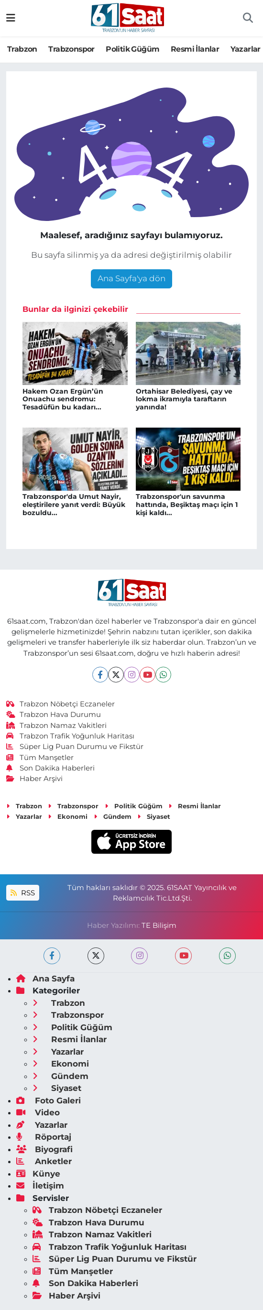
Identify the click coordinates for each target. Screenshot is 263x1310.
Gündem (113, 816)
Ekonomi (68, 816)
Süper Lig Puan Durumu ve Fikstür (75, 746)
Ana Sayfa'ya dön (131, 278)
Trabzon (22, 49)
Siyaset (153, 816)
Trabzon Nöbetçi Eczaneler (60, 704)
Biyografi (44, 1149)
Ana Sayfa (45, 978)
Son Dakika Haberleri (50, 768)
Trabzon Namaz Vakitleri (56, 725)
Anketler (44, 1161)
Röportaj (43, 1137)
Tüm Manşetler (40, 757)
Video (38, 1112)
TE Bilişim (159, 925)
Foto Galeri (48, 1100)
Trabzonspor (71, 49)
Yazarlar (245, 49)
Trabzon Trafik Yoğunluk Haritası (70, 736)
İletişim (40, 1185)
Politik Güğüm (132, 49)
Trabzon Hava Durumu (53, 714)
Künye (38, 1173)
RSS (22, 893)
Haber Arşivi (34, 778)
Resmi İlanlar (195, 49)
